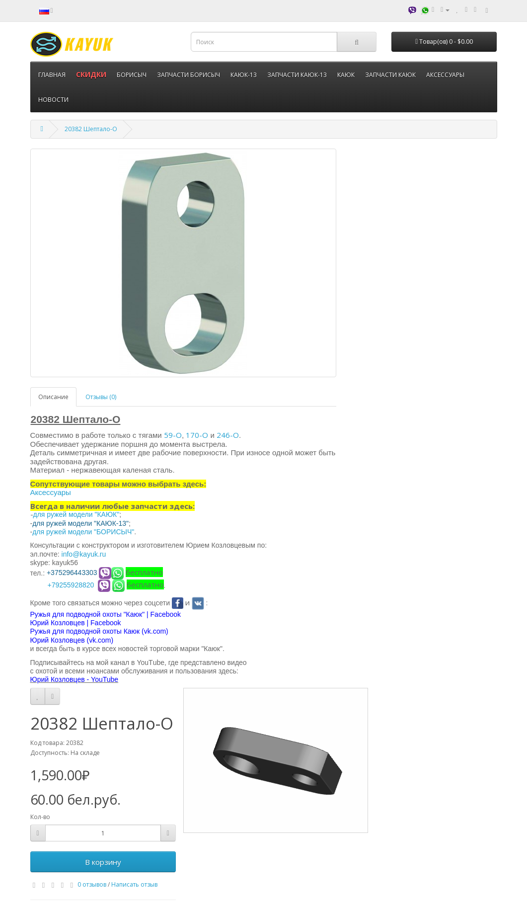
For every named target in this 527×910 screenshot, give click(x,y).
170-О (197, 435)
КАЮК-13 (243, 75)
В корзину (103, 862)
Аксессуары (50, 492)
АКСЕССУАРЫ (445, 75)
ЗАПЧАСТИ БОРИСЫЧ (188, 75)
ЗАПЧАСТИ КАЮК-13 (297, 75)
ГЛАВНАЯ (52, 75)
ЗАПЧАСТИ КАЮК (390, 75)
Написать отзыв (134, 884)
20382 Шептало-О (91, 129)
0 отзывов (91, 884)
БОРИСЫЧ (132, 75)
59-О (173, 435)
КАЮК (346, 75)
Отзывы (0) (100, 397)
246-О (228, 435)
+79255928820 (71, 585)
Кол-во (40, 817)
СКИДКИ (91, 74)
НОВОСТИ (53, 99)
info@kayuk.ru (84, 554)
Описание (53, 397)
